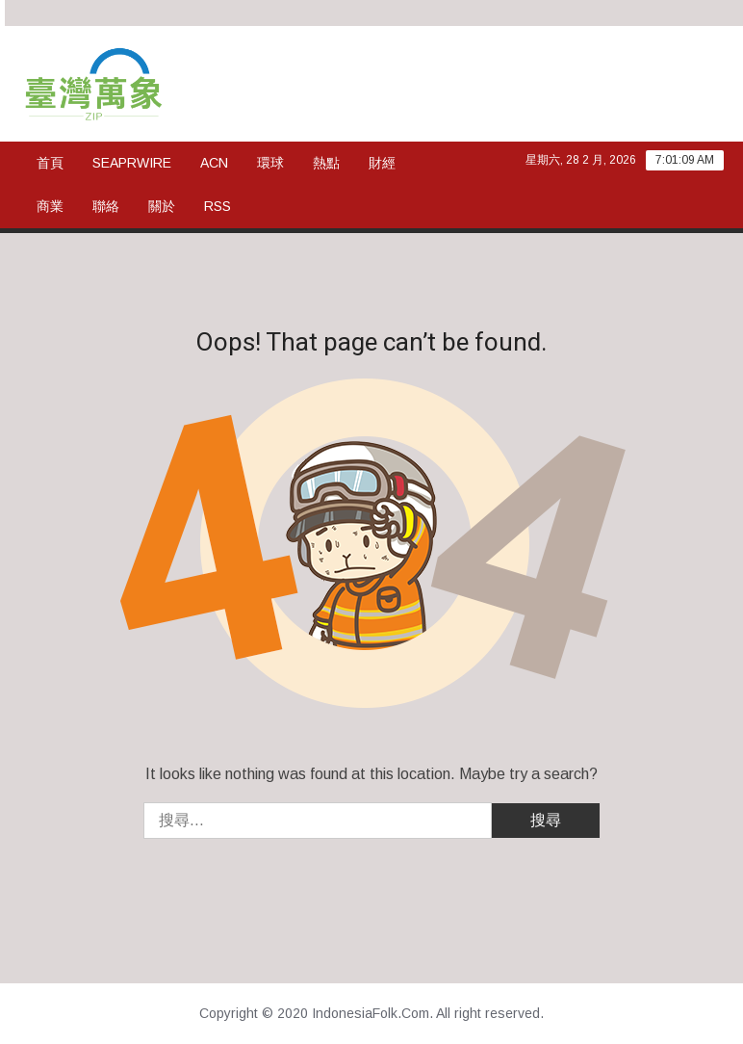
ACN (214, 162)
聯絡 (105, 206)
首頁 (50, 162)
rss (217, 206)
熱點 (326, 162)
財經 (382, 162)
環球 (270, 162)
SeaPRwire (131, 162)
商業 (50, 206)
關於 (161, 206)
